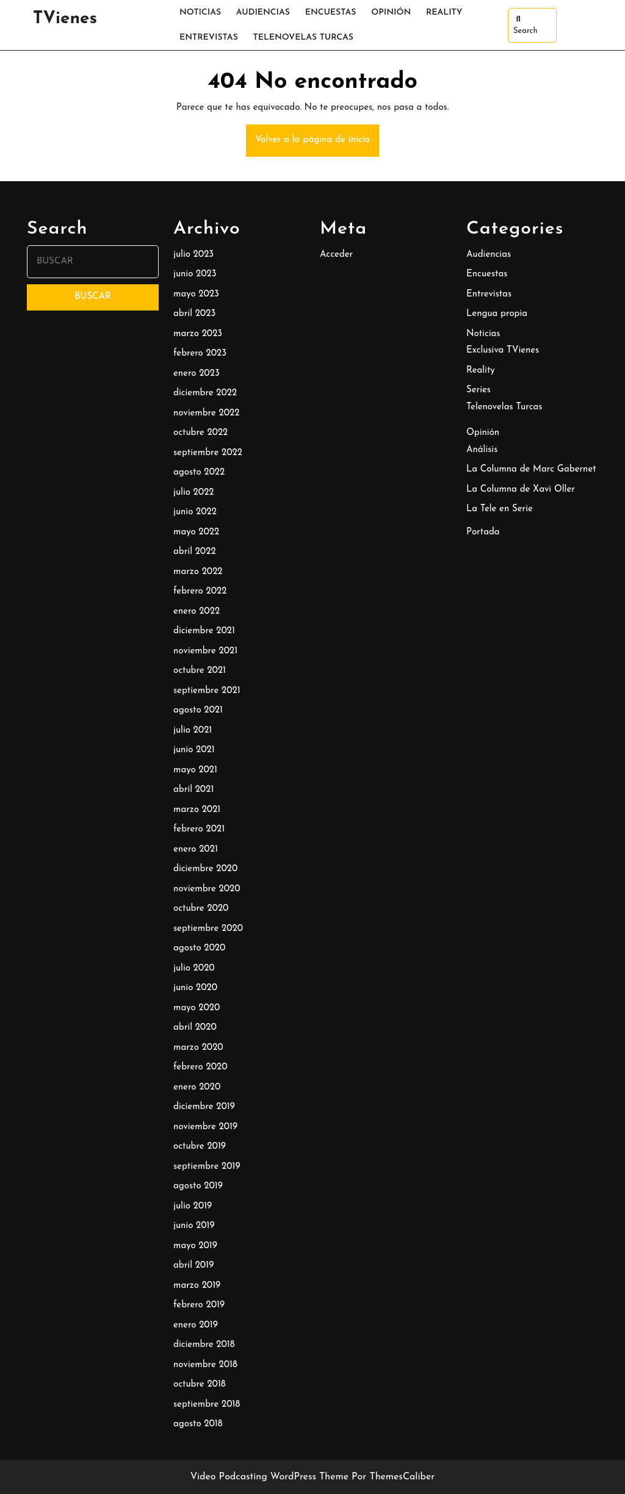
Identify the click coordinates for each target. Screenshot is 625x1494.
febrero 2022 (199, 591)
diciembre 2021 (204, 631)
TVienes (65, 18)
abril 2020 (195, 1027)
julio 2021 (192, 730)
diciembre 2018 (204, 1344)
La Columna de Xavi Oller (520, 489)
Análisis (481, 449)
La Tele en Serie (499, 509)
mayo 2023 (196, 294)
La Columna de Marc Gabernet (531, 469)
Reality (444, 12)
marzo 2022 (198, 571)
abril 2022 (194, 551)
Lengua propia (496, 313)
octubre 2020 (200, 908)
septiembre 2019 (206, 1166)
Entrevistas (208, 37)
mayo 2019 (195, 1246)
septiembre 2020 (208, 928)
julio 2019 (192, 1206)
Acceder (336, 254)
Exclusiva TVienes (502, 350)
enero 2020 (196, 1087)
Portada (483, 532)
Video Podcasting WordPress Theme (269, 1477)
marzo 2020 (198, 1047)
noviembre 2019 (205, 1127)
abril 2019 (193, 1265)
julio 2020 (194, 968)
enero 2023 (196, 373)
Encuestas (330, 12)
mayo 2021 (195, 770)
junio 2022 (195, 512)
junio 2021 (194, 750)
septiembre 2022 (207, 453)
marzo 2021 (196, 809)
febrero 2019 (199, 1305)
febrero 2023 (199, 353)
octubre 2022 (200, 432)
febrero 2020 (200, 1067)
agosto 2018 (198, 1424)
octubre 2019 (199, 1146)
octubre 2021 (199, 670)
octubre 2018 (199, 1384)
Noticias (200, 12)
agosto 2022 (199, 472)
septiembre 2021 (206, 690)
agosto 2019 (198, 1186)
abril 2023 (194, 313)
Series (478, 390)
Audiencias (263, 12)
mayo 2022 (196, 532)
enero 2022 (196, 611)
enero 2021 (195, 849)
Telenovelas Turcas (303, 37)
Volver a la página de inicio (317, 145)
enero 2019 (195, 1325)
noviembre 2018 (205, 1365)
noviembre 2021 (205, 651)
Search (525, 25)
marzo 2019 (196, 1285)
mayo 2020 (196, 1008)
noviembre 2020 (206, 889)
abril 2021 (193, 789)
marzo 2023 (197, 334)
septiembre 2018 (206, 1404)
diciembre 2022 (205, 393)
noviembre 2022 (206, 413)
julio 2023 (193, 254)
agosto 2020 (199, 948)
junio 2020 (195, 988)
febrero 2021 (199, 829)
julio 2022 (193, 492)
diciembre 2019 (204, 1107)
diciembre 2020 (205, 869)
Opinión (391, 12)
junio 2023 (195, 274)
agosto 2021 (198, 710)
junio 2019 (194, 1225)
